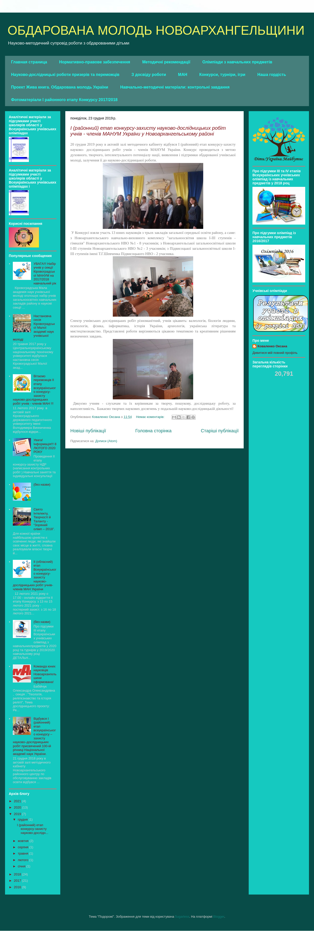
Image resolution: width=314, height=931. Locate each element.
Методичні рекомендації (166, 62)
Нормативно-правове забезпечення (94, 62)
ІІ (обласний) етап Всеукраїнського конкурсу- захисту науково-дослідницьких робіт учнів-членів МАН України (34, 575)
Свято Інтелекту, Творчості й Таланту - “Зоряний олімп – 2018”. (44, 519)
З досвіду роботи (148, 74)
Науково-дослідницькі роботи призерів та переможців (65, 74)
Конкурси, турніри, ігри (222, 74)
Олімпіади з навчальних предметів (237, 62)
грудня (23, 819)
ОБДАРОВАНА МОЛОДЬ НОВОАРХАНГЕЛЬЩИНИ (156, 30)
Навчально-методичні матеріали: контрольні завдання (175, 87)
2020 (18, 807)
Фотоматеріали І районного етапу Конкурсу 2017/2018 (64, 100)
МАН (182, 74)
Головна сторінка (153, 430)
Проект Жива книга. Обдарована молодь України (59, 87)
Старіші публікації (220, 430)
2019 (18, 814)
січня (22, 866)
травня (23, 853)
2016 (18, 887)
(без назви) (41, 484)
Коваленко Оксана (272, 346)
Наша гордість (271, 74)
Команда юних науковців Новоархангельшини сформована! (44, 674)
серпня (23, 847)
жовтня (23, 841)
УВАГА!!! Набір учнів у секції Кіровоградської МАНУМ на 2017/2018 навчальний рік (44, 273)
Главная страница (29, 62)
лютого (23, 860)
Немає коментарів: (150, 417)
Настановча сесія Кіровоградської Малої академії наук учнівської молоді (34, 328)
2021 (18, 801)
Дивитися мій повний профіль (274, 353)
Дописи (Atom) (106, 441)
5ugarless (182, 916)
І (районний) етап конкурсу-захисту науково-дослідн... (32, 829)
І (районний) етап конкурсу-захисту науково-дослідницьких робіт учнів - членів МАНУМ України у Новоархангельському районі (148, 131)
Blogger (218, 916)
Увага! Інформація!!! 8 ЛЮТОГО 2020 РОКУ (44, 446)
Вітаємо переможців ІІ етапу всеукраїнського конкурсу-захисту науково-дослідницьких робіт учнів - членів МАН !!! (34, 389)
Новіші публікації (88, 430)
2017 (18, 880)
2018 (18, 874)
